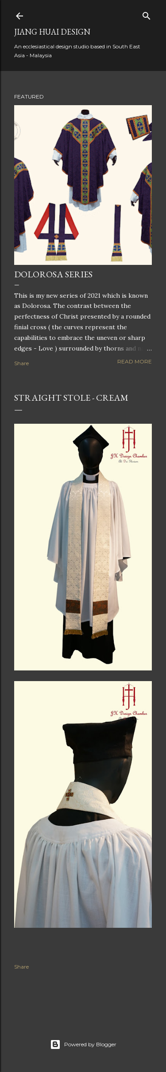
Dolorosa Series (53, 274)
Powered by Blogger (83, 1044)
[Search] (146, 14)
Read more (134, 361)
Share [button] (21, 363)
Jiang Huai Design (52, 32)
